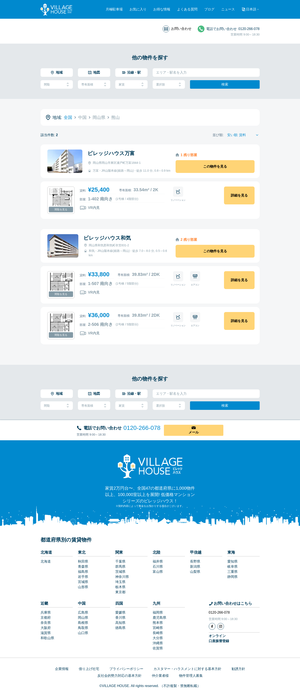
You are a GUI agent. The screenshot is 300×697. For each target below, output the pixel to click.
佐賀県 (158, 648)
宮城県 (83, 582)
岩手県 (83, 577)
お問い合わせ (181, 28)
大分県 (158, 638)
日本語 (251, 9)
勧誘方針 (238, 669)
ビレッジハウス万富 (111, 153)
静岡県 (232, 577)
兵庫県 (46, 612)
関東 (119, 552)
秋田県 (83, 561)
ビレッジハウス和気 (107, 238)
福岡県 (158, 612)
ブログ (209, 9)
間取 (56, 84)
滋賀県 (46, 633)
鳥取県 (83, 628)
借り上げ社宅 (89, 669)
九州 (156, 603)
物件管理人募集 (191, 675)
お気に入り (138, 9)
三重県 (232, 571)
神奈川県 (122, 577)
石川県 (158, 566)
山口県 (83, 633)
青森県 (83, 566)
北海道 (46, 552)
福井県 (158, 561)
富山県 (158, 571)
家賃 (131, 84)
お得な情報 (161, 9)
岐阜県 (232, 566)
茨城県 (120, 571)
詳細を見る (239, 195)
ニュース (228, 9)
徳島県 (120, 628)
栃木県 (120, 587)
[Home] (150, 466)
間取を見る (61, 209)
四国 (119, 603)
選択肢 (169, 84)
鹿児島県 (159, 617)
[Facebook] (212, 626)
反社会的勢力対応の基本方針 (119, 675)
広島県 (83, 612)
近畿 (44, 603)
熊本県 (158, 622)
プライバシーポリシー (126, 669)
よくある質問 (187, 9)
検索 (224, 84)
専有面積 (94, 84)
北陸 (156, 552)
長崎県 (158, 633)
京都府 (46, 617)
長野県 (195, 561)
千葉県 (120, 561)
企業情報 (62, 669)
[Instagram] (220, 626)
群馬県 (120, 566)
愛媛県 (120, 612)
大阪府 (46, 628)
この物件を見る (215, 166)
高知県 (120, 622)
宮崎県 (158, 628)
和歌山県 (47, 638)
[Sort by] (243, 135)
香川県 (120, 617)
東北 (82, 552)
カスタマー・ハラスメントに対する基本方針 (187, 669)
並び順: (218, 135)
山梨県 (195, 571)
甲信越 (195, 552)
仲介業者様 (160, 675)
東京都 (120, 592)
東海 (231, 552)
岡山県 (83, 617)
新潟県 (195, 566)
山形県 (83, 587)
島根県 (83, 622)
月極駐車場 (114, 9)
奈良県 (46, 622)
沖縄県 (158, 643)
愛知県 (232, 561)
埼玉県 (120, 582)
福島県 (83, 571)
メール (194, 432)
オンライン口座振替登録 (219, 638)
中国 (82, 603)
